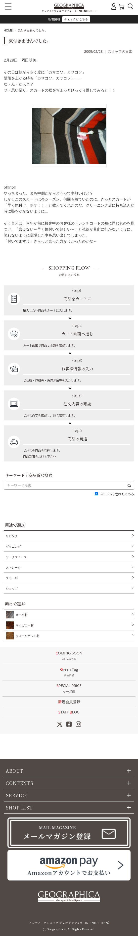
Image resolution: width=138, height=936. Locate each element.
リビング (12, 536)
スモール (12, 578)
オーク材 (21, 614)
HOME (8, 30)
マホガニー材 (24, 625)
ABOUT (14, 770)
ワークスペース (16, 557)
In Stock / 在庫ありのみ (116, 494)
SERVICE (17, 795)
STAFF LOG (69, 711)
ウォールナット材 (27, 635)
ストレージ (13, 567)
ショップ (12, 588)
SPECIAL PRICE (69, 688)
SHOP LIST (19, 807)
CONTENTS (19, 783)
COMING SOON (69, 656)
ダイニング (13, 546)
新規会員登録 (69, 701)
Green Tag (69, 672)
